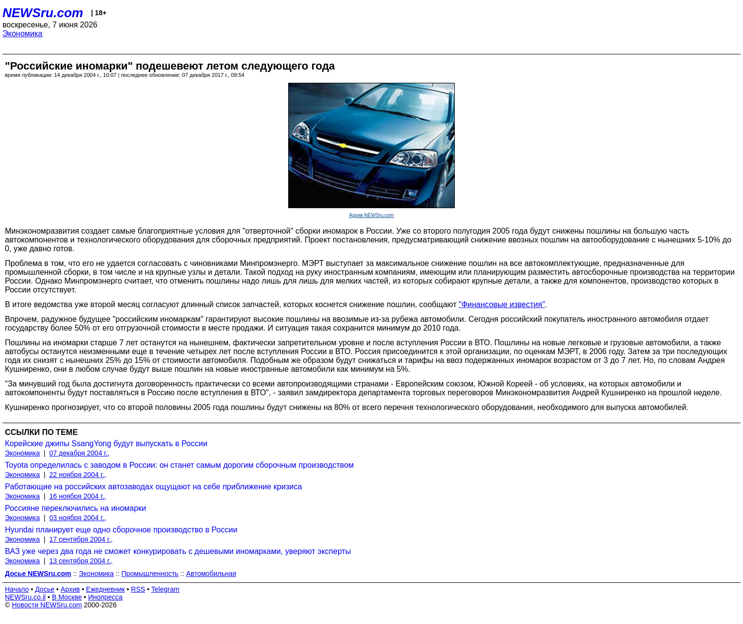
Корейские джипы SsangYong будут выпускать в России (106, 443)
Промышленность (150, 573)
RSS (138, 589)
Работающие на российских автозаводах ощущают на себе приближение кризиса (153, 486)
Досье (44, 589)
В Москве (67, 597)
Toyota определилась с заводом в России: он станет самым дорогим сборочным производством (179, 465)
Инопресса (105, 597)
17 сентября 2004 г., (81, 539)
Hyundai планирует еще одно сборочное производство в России (121, 530)
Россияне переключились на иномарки (75, 508)
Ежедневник (105, 589)
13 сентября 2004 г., (81, 561)
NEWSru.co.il (25, 597)
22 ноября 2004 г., (78, 475)
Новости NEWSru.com (47, 605)
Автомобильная (211, 573)
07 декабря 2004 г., (80, 453)
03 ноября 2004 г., (78, 518)
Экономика (22, 33)
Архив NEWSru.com (371, 215)
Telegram (165, 589)
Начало (17, 589)
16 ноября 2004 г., (78, 496)
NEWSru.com (42, 12)
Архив (70, 589)
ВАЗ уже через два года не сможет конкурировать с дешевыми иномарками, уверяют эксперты (178, 551)
